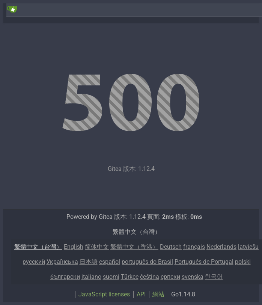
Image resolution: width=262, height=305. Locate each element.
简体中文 (97, 246)
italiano (91, 276)
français (194, 246)
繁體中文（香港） (134, 246)
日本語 (89, 261)
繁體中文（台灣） (38, 246)
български (65, 276)
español (109, 261)
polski (243, 261)
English (73, 246)
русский (34, 261)
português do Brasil (147, 261)
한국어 (214, 276)
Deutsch (171, 246)
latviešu (248, 246)
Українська (62, 261)
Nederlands (221, 246)
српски (170, 276)
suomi (111, 276)
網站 (158, 294)
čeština (149, 276)
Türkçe (130, 276)
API (141, 294)
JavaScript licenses (104, 294)
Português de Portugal (204, 261)
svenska (192, 276)
